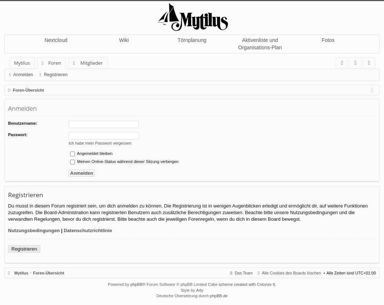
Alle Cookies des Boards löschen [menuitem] (291, 273)
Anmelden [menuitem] (357, 64)
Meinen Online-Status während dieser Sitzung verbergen (124, 161)
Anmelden (23, 74)
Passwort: (18, 134)
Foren (54, 63)
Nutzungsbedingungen (34, 230)
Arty (199, 290)
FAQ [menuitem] (344, 64)
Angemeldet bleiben (91, 153)
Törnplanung (192, 40)
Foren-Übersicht (48, 273)
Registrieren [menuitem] (371, 64)
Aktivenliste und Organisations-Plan (260, 43)
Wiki (123, 40)
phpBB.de (219, 296)
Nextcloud (55, 40)
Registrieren (56, 74)
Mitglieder (91, 63)
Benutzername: (22, 123)
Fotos (328, 40)
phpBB (136, 284)
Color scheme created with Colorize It (241, 284)
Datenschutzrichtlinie (88, 230)
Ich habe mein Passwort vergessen (100, 143)
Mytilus (22, 63)
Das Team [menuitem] (244, 273)
